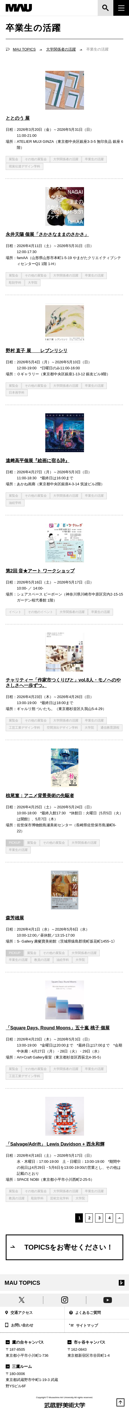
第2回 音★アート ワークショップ (40, 570)
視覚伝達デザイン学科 (24, 166)
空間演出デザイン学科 (62, 727)
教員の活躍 (42, 959)
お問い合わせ (19, 1325)
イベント (15, 612)
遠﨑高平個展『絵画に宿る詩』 (37, 460)
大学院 (32, 282)
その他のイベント (40, 612)
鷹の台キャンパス (25, 1342)
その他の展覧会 (36, 159)
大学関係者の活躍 (61, 49)
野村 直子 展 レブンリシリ (36, 350)
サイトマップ (83, 1326)
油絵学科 (15, 502)
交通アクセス (19, 1313)
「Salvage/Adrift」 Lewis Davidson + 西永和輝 (55, 1144)
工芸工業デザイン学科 (24, 727)
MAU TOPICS (24, 49)
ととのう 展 (18, 118)
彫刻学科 (15, 282)
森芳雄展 (15, 917)
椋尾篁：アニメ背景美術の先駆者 (40, 795)
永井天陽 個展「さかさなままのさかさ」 (47, 234)
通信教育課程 (110, 727)
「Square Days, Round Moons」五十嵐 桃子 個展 (58, 1027)
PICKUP (15, 842)
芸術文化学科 (59, 1198)
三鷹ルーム (19, 1366)
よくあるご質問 (85, 1313)
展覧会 (13, 159)
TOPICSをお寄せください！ (61, 1247)
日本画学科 (16, 392)
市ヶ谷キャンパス (86, 1342)
